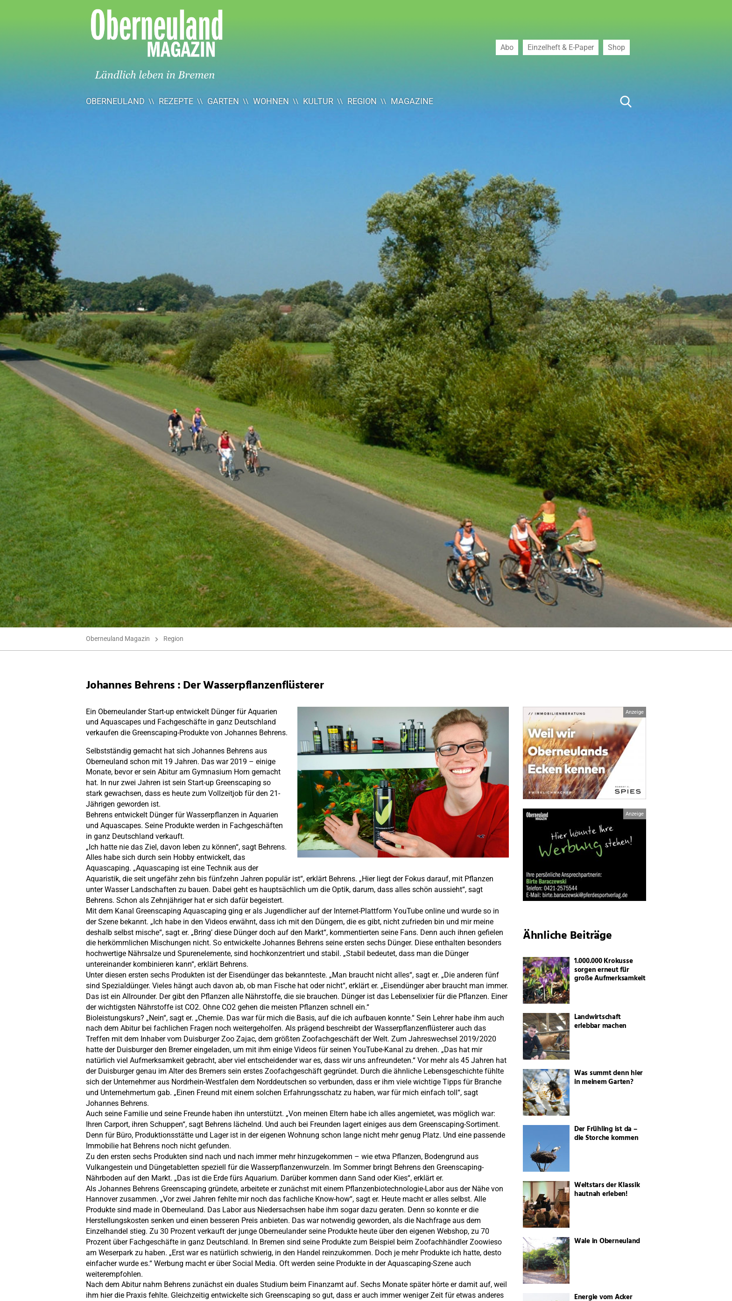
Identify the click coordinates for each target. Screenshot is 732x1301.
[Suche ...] (597, 101)
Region (362, 101)
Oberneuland (115, 101)
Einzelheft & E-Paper (561, 47)
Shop (616, 47)
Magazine (412, 101)
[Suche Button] (626, 101)
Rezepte (176, 101)
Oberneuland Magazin (118, 638)
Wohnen (271, 101)
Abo (507, 47)
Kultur (318, 101)
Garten (223, 101)
